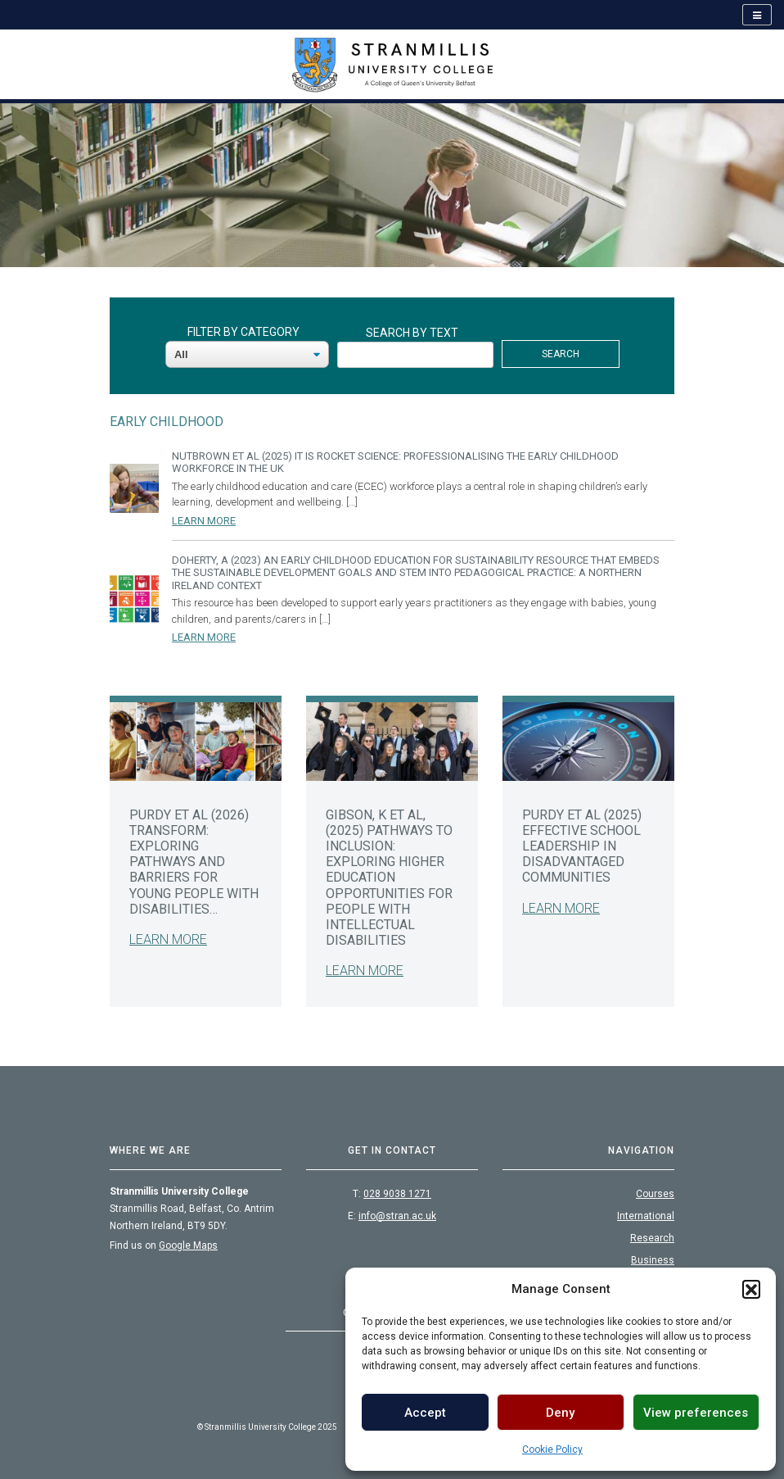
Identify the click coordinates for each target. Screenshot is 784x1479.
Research (652, 1238)
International (645, 1216)
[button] (751, 1289)
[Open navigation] (757, 14)
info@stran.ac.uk (397, 1216)
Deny (560, 1412)
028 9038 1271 (397, 1194)
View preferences (695, 1412)
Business (652, 1260)
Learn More (204, 521)
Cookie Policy (552, 1449)
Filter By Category (243, 331)
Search (560, 354)
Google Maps (188, 1245)
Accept (425, 1412)
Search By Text (412, 332)
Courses (655, 1194)
